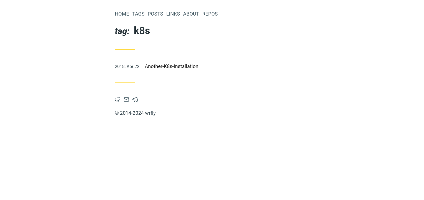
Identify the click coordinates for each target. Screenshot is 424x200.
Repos (210, 14)
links (173, 14)
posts (155, 14)
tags (138, 14)
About (191, 14)
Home (122, 14)
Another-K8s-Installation (172, 66)
